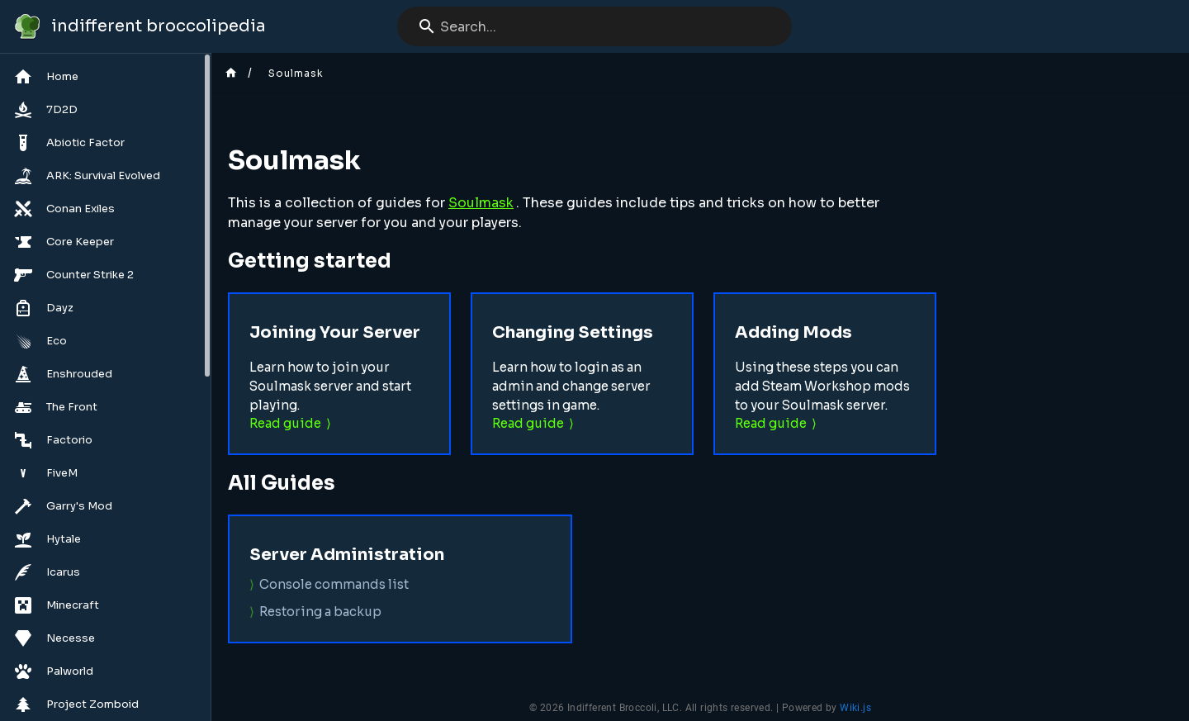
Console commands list (334, 584)
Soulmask (481, 202)
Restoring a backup (320, 611)
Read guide (285, 423)
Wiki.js (855, 708)
